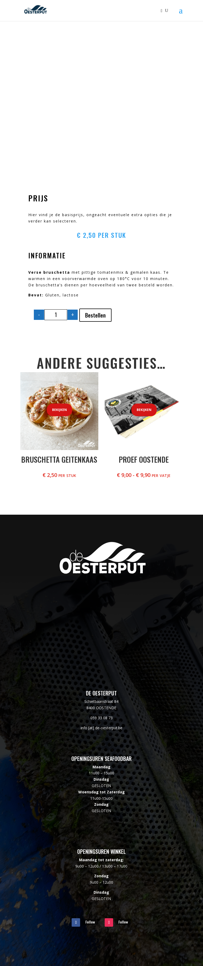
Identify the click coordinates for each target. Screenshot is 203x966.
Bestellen (95, 315)
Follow (90, 922)
